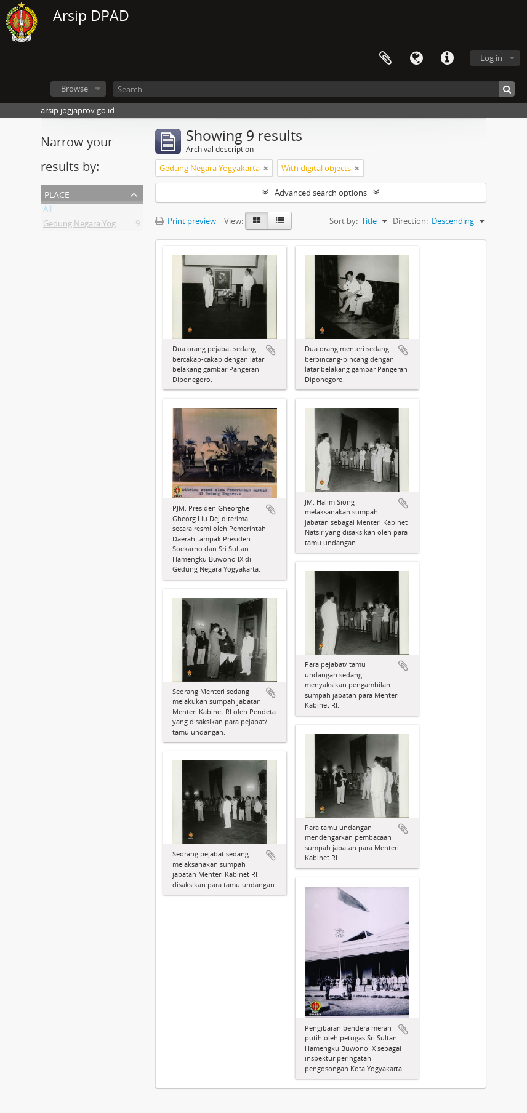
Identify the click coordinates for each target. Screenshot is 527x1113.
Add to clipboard (271, 350)
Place (57, 193)
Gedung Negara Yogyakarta (93, 225)
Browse (74, 88)
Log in (491, 57)
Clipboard (385, 58)
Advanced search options (321, 192)
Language (416, 58)
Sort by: (343, 220)
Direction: (410, 220)
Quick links (447, 58)
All (47, 211)
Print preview (185, 220)
